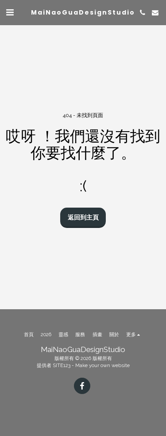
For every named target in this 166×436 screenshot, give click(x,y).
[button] (9, 12)
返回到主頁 (83, 217)
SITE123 (61, 365)
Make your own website (102, 365)
